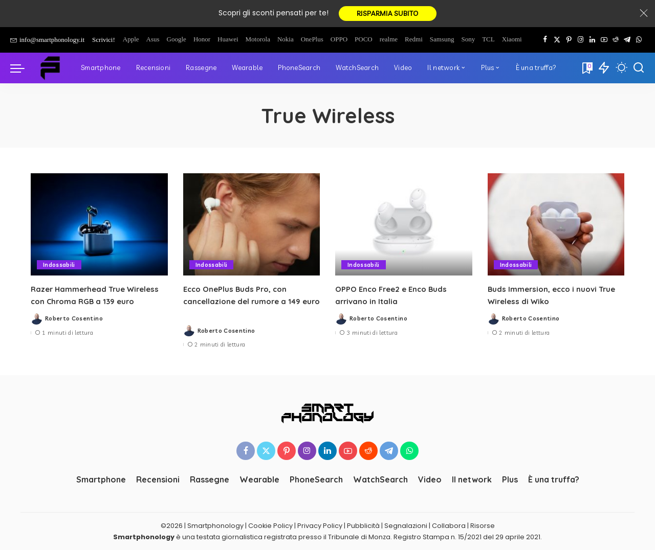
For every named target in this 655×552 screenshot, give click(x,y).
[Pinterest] (569, 41)
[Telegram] (627, 41)
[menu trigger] (22, 69)
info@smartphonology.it (47, 41)
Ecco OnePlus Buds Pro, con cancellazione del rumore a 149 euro (245, 302)
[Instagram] (580, 41)
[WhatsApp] (639, 41)
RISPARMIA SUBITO (388, 14)
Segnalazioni (405, 527)
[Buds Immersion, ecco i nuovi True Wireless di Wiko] (556, 226)
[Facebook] (545, 41)
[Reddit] (615, 41)
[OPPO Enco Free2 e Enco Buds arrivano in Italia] (403, 226)
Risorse (482, 527)
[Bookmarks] (586, 69)
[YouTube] (604, 41)
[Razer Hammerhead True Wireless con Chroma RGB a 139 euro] (99, 226)
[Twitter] (557, 41)
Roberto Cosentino (74, 320)
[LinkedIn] (592, 41)
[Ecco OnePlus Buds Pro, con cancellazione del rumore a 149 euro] (251, 226)
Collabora (449, 527)
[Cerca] (638, 69)
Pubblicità (363, 527)
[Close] (644, 14)
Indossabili (59, 266)
